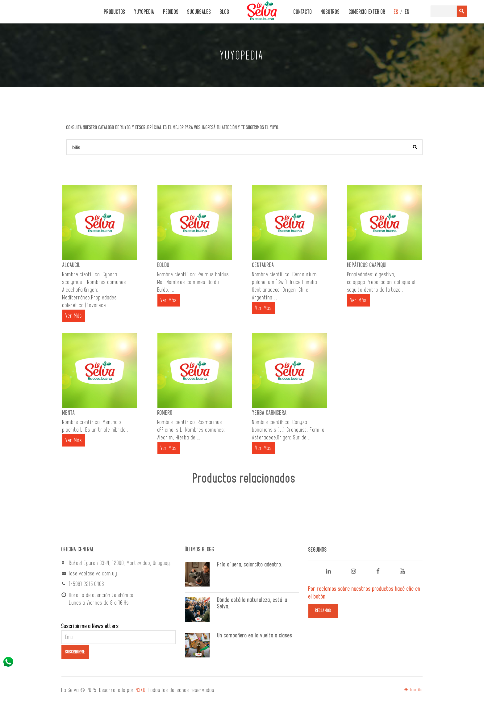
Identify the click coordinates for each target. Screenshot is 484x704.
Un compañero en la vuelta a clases (254, 635)
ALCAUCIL (71, 265)
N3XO (141, 690)
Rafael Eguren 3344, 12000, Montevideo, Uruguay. (120, 563)
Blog (224, 12)
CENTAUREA (263, 265)
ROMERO (165, 413)
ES (396, 12)
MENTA (68, 413)
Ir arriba (413, 690)
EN (407, 12)
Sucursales (199, 12)
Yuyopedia (144, 12)
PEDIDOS (170, 12)
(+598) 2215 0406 (86, 584)
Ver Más (73, 316)
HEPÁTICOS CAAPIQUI (367, 265)
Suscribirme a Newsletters (90, 626)
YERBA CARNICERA (269, 413)
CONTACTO (303, 12)
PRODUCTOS (114, 12)
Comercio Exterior (367, 12)
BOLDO (163, 265)
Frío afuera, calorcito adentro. (249, 565)
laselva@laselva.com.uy (93, 573)
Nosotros (330, 12)
